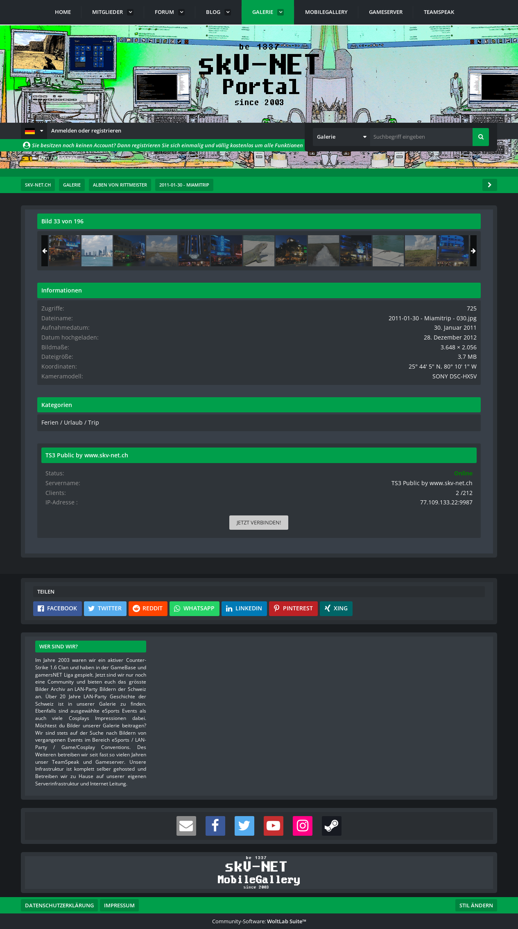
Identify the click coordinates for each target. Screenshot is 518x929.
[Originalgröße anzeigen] (323, 226)
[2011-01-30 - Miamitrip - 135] (397, 250)
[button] (34, 131)
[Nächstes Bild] (325, 343)
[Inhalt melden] (326, 455)
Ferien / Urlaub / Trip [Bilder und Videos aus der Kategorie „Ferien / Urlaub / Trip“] (399, 420)
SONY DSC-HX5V (461, 374)
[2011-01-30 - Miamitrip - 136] (462, 250)
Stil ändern (476, 892)
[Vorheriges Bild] (45, 343)
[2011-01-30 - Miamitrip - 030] (430, 250)
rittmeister (86, 239)
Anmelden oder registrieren (86, 130)
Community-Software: (259, 908)
